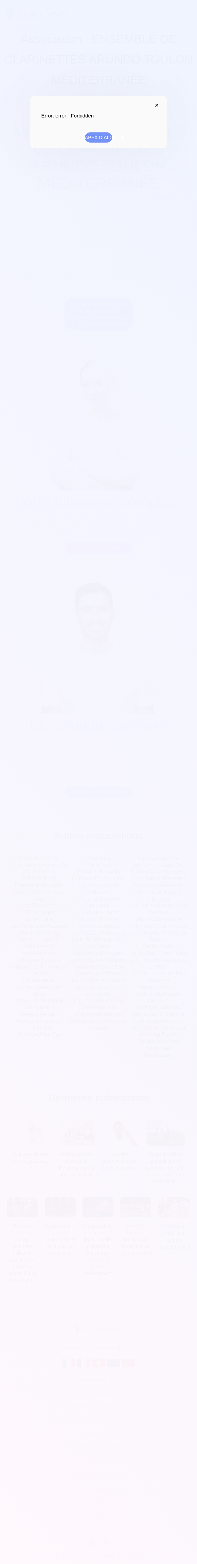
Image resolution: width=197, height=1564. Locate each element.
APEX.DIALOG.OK (98, 137)
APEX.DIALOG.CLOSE (155, 105)
